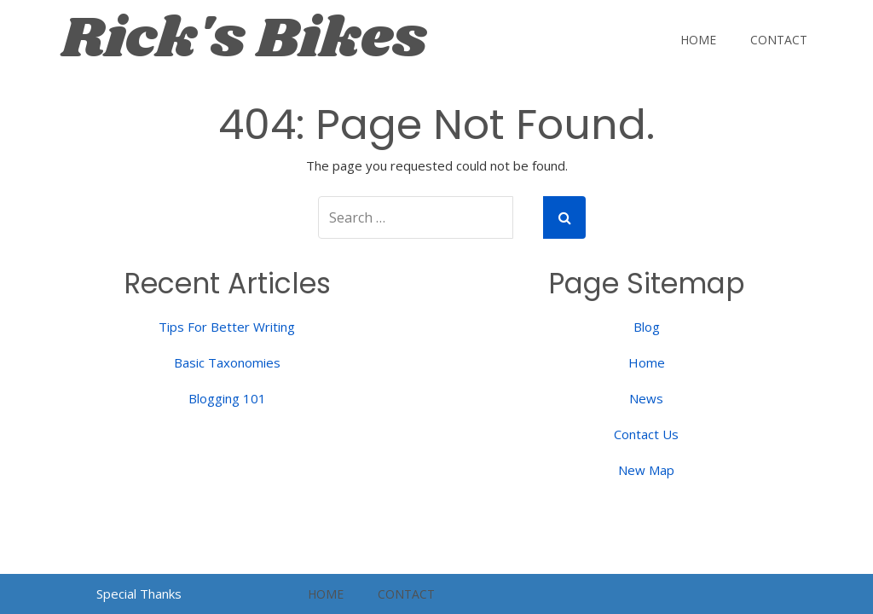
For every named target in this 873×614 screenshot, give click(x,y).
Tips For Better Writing (227, 326)
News (646, 398)
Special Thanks (139, 593)
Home (698, 40)
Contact (778, 40)
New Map (646, 469)
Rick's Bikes (244, 40)
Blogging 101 (227, 398)
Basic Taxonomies (227, 362)
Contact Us (646, 434)
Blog (646, 326)
